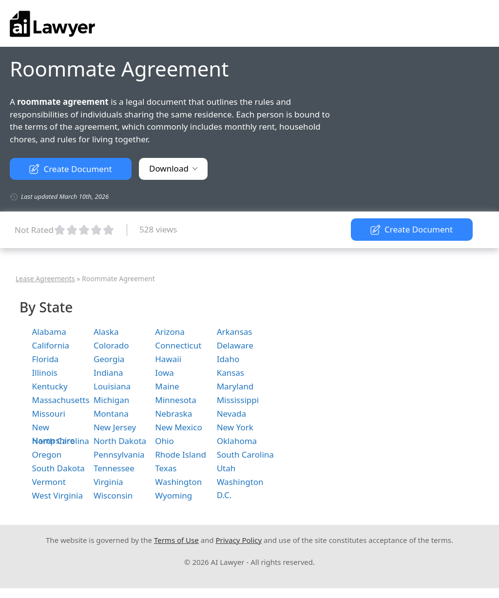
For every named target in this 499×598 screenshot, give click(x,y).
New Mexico (178, 427)
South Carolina (245, 454)
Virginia (108, 481)
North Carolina (60, 440)
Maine (167, 386)
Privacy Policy (238, 540)
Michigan (111, 399)
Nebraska (173, 413)
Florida (45, 359)
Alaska (106, 331)
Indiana (108, 372)
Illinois (45, 372)
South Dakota (58, 468)
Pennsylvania (119, 454)
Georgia (109, 359)
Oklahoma (237, 440)
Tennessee (114, 468)
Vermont (49, 481)
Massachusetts (61, 399)
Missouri (48, 413)
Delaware (235, 345)
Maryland (235, 386)
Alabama (49, 331)
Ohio (164, 440)
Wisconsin (113, 495)
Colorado (111, 345)
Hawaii (168, 359)
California (51, 345)
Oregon (47, 454)
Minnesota (175, 399)
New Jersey (115, 427)
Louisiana (112, 386)
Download (173, 168)
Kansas (230, 372)
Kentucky (50, 386)
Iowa (164, 372)
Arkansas (234, 331)
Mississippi (238, 399)
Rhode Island (180, 454)
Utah (226, 468)
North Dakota (120, 440)
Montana (111, 413)
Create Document (70, 168)
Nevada (231, 413)
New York (235, 427)
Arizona (170, 331)
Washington (178, 481)
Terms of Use (176, 540)
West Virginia (57, 495)
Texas (165, 468)
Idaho (228, 359)
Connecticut (178, 345)
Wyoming (173, 495)
